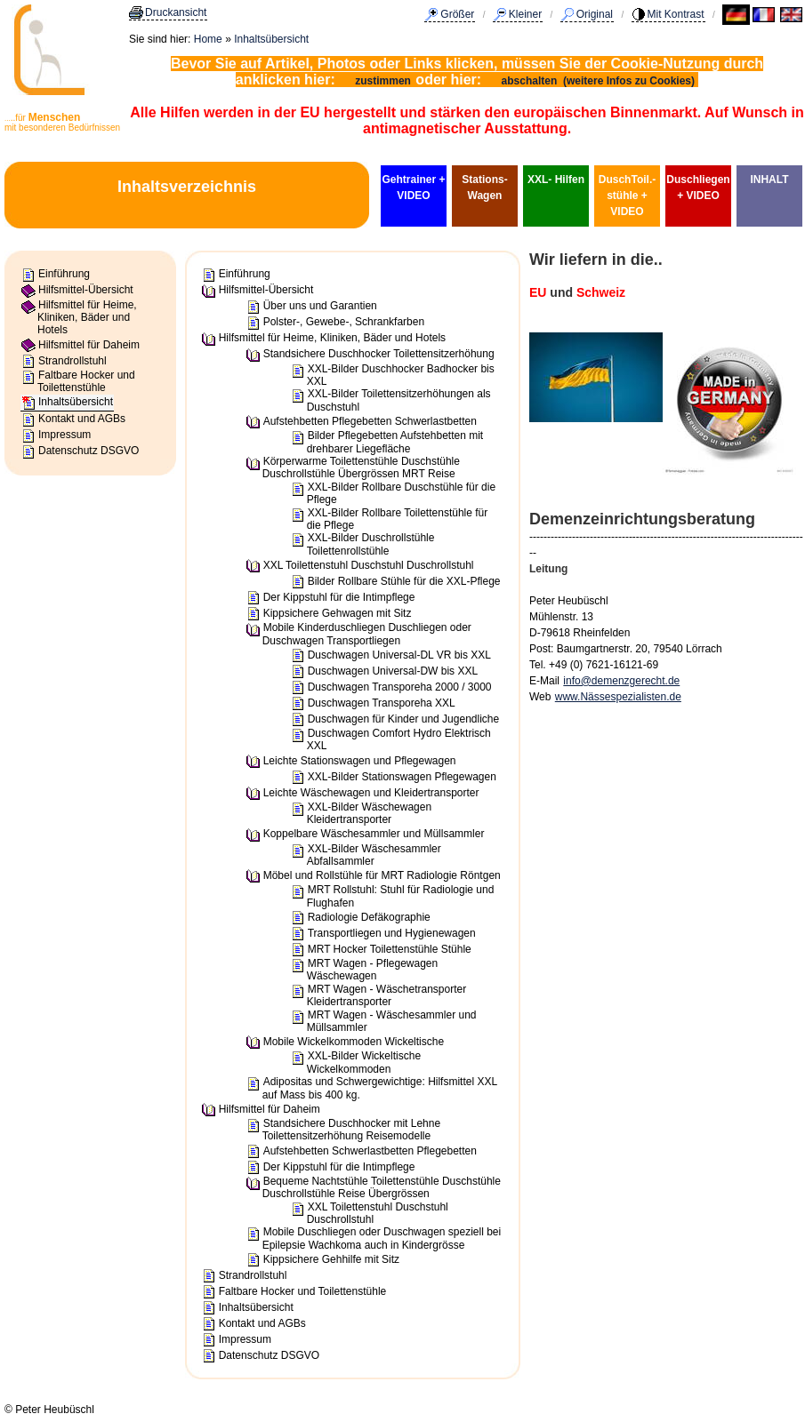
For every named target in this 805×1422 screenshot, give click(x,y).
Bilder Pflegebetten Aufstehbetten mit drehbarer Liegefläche (395, 441)
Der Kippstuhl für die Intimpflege (339, 597)
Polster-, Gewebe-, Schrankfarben (343, 322)
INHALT (769, 179)
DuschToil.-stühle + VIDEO (627, 195)
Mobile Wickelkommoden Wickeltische (353, 1041)
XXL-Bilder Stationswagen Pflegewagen (402, 777)
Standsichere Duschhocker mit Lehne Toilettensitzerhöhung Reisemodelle (351, 1129)
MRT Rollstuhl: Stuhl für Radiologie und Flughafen (401, 895)
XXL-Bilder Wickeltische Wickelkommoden (364, 1062)
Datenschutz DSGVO (88, 450)
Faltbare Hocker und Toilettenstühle (86, 381)
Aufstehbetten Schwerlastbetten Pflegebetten (370, 1151)
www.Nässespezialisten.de (618, 697)
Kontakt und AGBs (81, 418)
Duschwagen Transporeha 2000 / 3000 (400, 687)
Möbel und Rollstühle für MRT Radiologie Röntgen (382, 875)
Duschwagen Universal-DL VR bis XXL (399, 655)
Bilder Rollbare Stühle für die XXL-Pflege (404, 581)
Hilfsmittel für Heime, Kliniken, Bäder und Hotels (87, 318)
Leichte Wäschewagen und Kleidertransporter (371, 793)
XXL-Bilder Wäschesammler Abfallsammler (374, 855)
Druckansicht (175, 12)
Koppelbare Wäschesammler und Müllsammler (374, 833)
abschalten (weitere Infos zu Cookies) (600, 81)
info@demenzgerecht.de (621, 681)
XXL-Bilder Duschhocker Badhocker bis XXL (401, 375)
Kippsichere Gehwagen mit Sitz (337, 613)
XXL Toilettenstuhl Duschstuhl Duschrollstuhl (368, 565)
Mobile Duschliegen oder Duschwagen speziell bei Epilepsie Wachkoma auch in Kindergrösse (382, 1238)
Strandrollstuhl (72, 361)
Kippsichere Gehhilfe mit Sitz (331, 1259)
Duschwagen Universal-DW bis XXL (393, 671)
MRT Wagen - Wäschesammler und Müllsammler (392, 1021)
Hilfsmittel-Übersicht (85, 290)
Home (208, 39)
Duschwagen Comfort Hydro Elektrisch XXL (399, 739)
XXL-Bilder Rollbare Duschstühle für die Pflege (401, 493)
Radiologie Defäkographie (369, 917)
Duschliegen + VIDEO (697, 187)
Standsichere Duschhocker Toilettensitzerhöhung (379, 354)
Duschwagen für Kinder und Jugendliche (403, 719)
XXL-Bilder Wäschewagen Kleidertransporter (369, 813)
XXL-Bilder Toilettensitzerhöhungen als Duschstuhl (399, 399)
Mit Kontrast (676, 14)
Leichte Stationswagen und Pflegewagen (359, 761)
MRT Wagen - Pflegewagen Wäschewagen (373, 969)
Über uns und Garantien (320, 306)
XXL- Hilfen (555, 179)
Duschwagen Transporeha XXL (381, 703)
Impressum (64, 434)
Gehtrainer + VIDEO (413, 187)
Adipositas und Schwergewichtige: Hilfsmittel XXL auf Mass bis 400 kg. (379, 1087)
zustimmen (383, 81)
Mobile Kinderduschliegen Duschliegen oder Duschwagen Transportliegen (366, 633)
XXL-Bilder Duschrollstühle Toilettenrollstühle (371, 543)
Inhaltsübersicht (271, 39)
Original (594, 14)
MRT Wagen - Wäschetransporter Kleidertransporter (387, 995)
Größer (457, 14)
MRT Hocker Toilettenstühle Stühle (389, 949)
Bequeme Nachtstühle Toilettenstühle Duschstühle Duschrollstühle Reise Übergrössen (381, 1187)
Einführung (64, 274)
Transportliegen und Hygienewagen (392, 933)
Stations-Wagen (484, 187)
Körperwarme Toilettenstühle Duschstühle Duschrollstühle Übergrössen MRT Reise (361, 467)
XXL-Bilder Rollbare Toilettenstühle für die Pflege (397, 519)
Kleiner (525, 14)
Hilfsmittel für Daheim (89, 345)
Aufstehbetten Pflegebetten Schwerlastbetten (370, 421)
